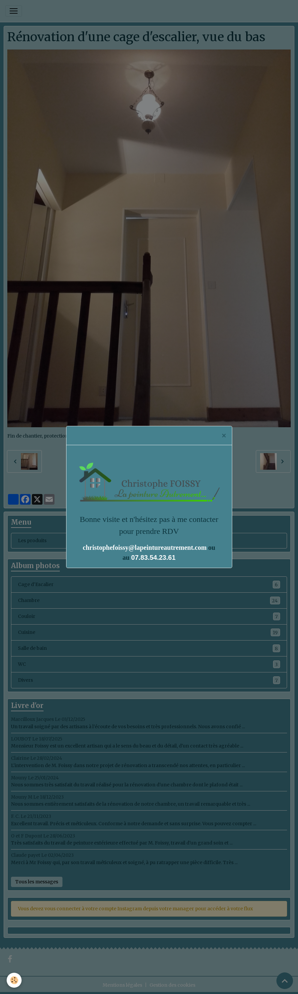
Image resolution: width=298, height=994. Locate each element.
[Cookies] (14, 980)
